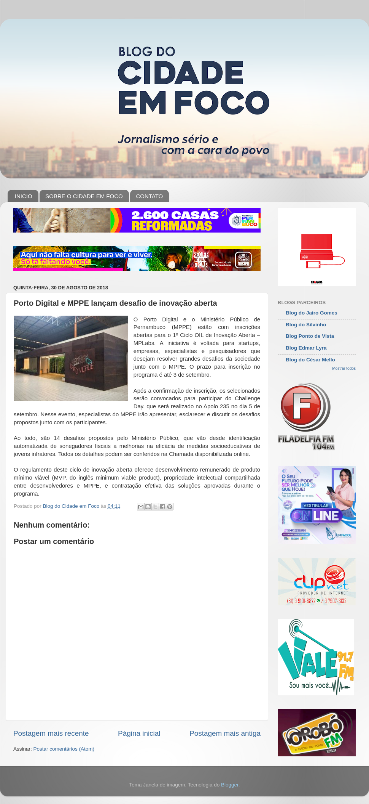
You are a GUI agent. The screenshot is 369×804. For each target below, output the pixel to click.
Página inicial (139, 733)
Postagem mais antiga (225, 733)
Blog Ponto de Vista (310, 336)
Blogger (230, 785)
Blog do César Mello (310, 360)
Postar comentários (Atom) (64, 749)
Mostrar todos (344, 368)
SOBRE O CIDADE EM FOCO (83, 196)
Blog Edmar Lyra (306, 348)
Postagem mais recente (51, 733)
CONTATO (149, 196)
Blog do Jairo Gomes (311, 313)
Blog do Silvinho (306, 324)
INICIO (23, 196)
